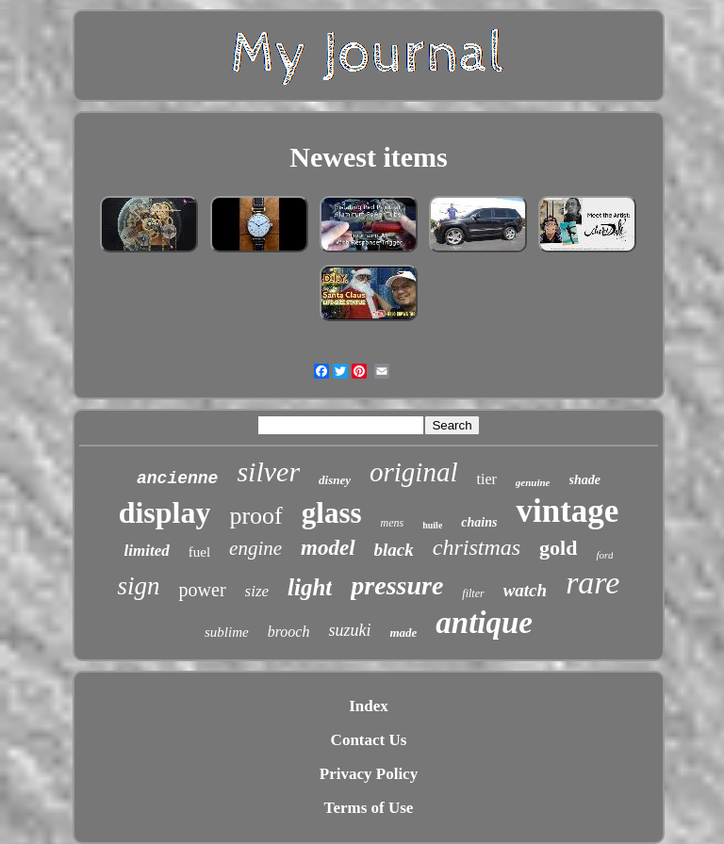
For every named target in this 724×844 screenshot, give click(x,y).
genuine (533, 482)
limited (147, 551)
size (257, 591)
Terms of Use (369, 808)
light (310, 587)
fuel (199, 552)
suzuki (349, 630)
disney (335, 480)
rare (592, 582)
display (165, 512)
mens (392, 522)
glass (332, 512)
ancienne (177, 478)
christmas (476, 547)
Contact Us (369, 740)
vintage (567, 511)
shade (585, 480)
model (328, 548)
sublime (227, 632)
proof (255, 515)
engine (255, 548)
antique (484, 623)
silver (268, 471)
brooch (289, 632)
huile (432, 525)
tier (487, 479)
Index (368, 706)
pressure (397, 585)
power (202, 589)
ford (604, 554)
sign (139, 586)
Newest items (368, 156)
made (403, 632)
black (394, 550)
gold (558, 548)
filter (473, 593)
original (413, 472)
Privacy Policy (369, 774)
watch (525, 590)
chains (479, 522)
